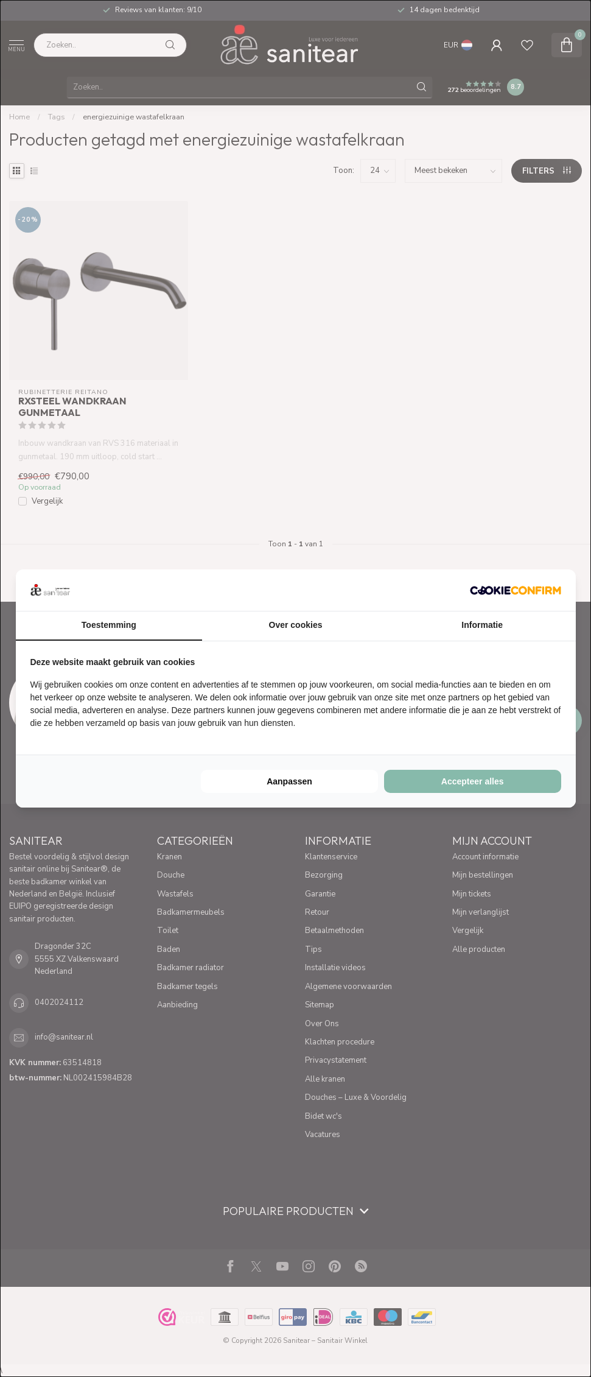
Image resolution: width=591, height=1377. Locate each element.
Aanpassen (289, 781)
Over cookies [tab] (296, 625)
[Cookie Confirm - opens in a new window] (515, 590)
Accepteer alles (472, 781)
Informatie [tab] (482, 625)
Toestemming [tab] (109, 625)
